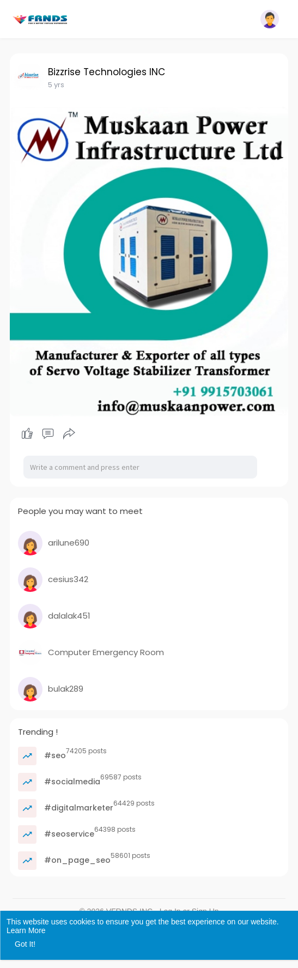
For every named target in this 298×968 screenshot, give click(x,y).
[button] (269, 19)
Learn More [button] (26, 930)
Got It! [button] (25, 944)
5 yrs (56, 85)
